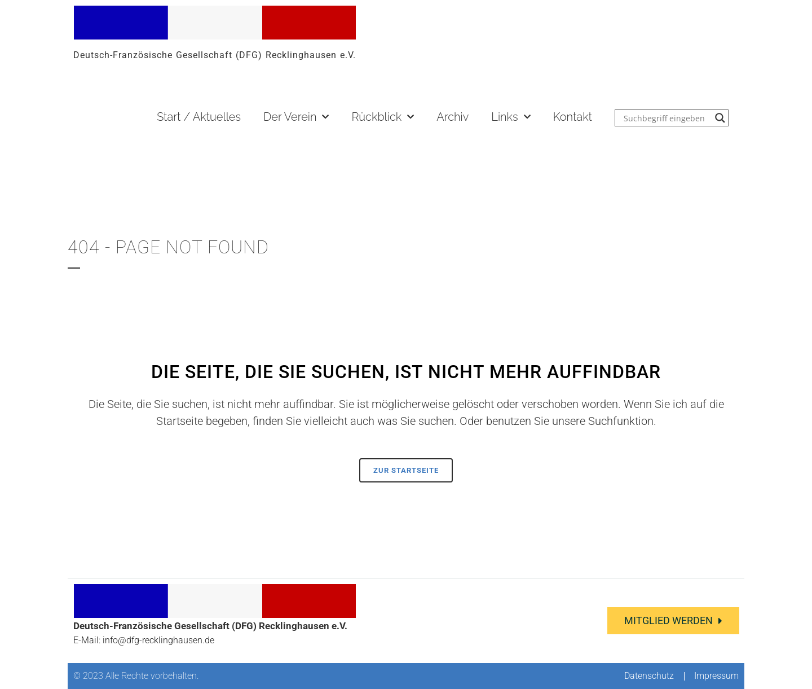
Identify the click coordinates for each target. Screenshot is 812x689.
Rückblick (382, 116)
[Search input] (666, 118)
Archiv (452, 117)
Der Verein (296, 116)
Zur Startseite (406, 470)
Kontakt (572, 117)
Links (510, 116)
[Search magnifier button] (720, 118)
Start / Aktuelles (199, 117)
